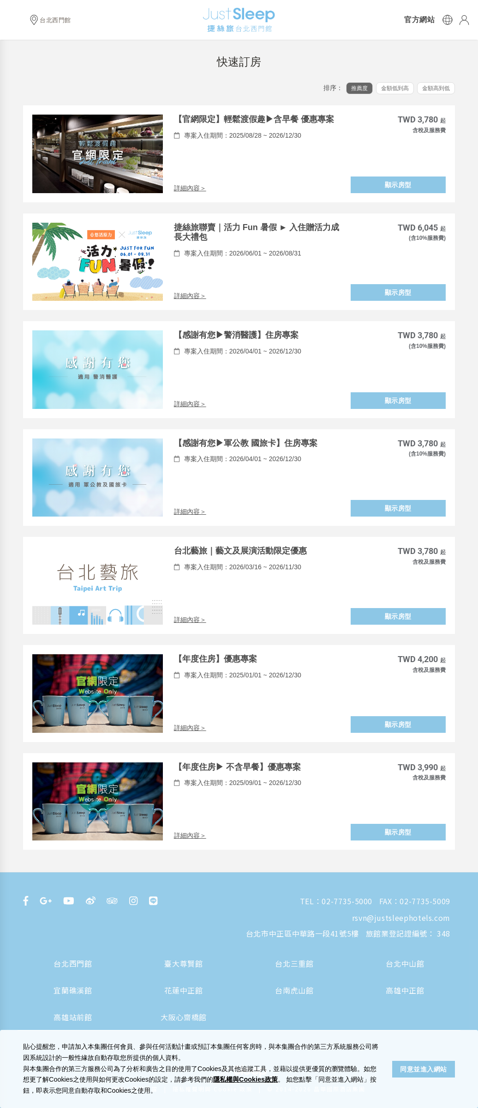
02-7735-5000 (347, 901)
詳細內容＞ (190, 188)
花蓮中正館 (183, 990)
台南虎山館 (294, 990)
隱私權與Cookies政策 (245, 1079)
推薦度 (359, 88)
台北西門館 (73, 963)
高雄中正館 (405, 990)
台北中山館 (405, 963)
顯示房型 (398, 185)
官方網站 (419, 20)
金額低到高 (395, 88)
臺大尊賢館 (183, 963)
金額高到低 (436, 88)
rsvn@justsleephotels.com (401, 917)
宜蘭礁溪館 (73, 990)
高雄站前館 (73, 1017)
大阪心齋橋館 (184, 1017)
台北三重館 (294, 963)
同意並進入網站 (423, 1069)
